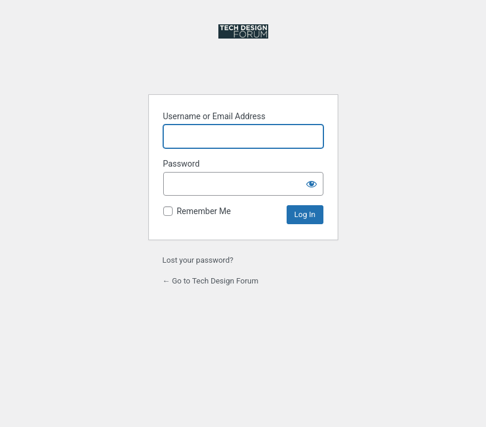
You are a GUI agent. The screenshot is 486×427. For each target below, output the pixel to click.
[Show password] (311, 184)
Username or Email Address (214, 116)
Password (181, 163)
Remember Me (204, 211)
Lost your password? (198, 260)
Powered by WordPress (243, 52)
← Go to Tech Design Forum (211, 280)
